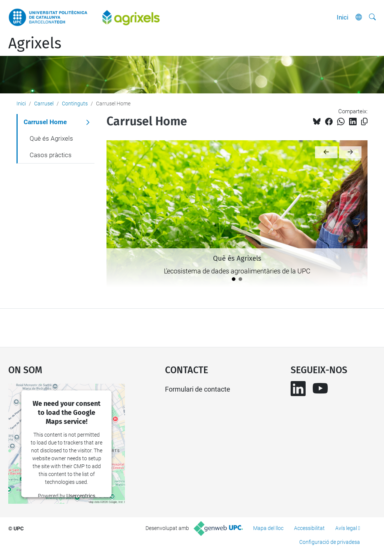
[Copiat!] (364, 121)
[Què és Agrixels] (233, 279)
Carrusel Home (45, 122)
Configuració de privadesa (329, 542)
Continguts (75, 104)
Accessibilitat (309, 528)
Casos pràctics (51, 155)
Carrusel (44, 104)
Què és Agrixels (51, 138)
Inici (342, 17)
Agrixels (35, 44)
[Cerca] (372, 17)
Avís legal (346, 528)
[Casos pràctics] (240, 279)
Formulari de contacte (197, 389)
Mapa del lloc (268, 528)
